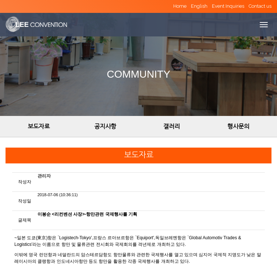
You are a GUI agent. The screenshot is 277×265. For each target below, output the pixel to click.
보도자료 (39, 126)
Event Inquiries (228, 6)
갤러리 (171, 126)
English (199, 6)
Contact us (260, 6)
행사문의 (238, 126)
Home (180, 6)
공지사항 (105, 126)
